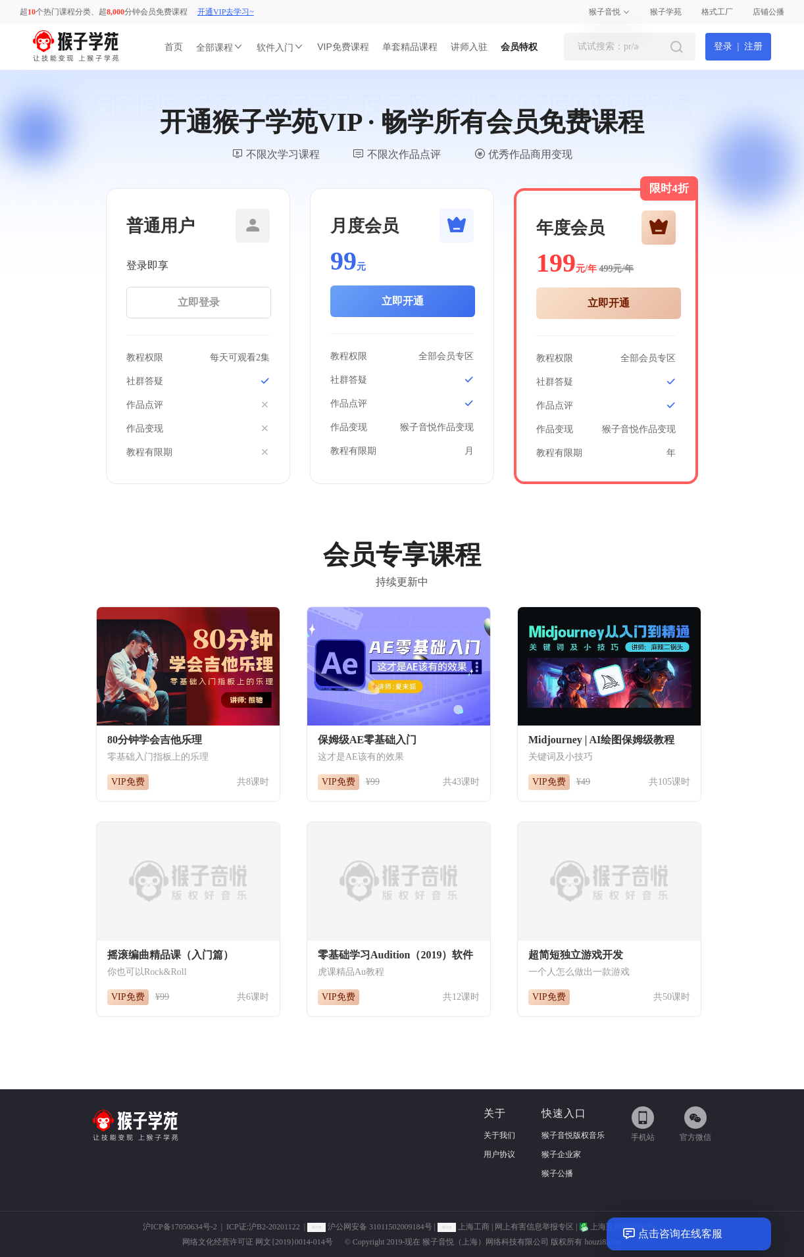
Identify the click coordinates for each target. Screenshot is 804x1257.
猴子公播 (557, 1173)
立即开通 (403, 301)
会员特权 (519, 46)
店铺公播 (768, 11)
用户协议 (499, 1154)
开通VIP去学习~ (225, 11)
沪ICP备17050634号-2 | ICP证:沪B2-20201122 (221, 1226)
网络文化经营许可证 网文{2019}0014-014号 (257, 1241)
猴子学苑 (666, 11)
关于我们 (499, 1135)
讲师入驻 (469, 46)
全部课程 (219, 47)
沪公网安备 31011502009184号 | (372, 1226)
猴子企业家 (561, 1154)
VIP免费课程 (343, 46)
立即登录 (199, 302)
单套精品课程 (410, 46)
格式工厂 (717, 11)
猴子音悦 (609, 11)
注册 (753, 46)
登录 (723, 46)
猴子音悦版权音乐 (573, 1135)
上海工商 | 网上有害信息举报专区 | (509, 1226)
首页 (173, 46)
